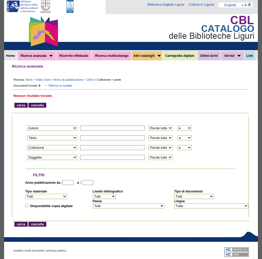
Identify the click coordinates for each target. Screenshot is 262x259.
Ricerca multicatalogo (111, 56)
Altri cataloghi (147, 56)
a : (78, 182)
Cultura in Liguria (201, 4)
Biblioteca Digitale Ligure (165, 4)
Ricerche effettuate (73, 56)
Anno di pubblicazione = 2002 (74, 79)
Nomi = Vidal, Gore (38, 79)
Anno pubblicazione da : (43, 182)
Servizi (232, 56)
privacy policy (56, 250)
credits (18, 250)
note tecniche (34, 250)
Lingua (179, 201)
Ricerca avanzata (37, 56)
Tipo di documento (188, 191)
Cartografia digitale (179, 56)
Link (249, 56)
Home (10, 56)
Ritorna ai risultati (58, 85)
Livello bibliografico (108, 191)
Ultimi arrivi (209, 56)
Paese (97, 201)
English (229, 5)
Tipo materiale (36, 191)
